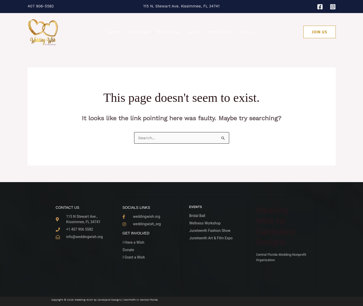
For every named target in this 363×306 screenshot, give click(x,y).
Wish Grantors (169, 31)
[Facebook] (320, 7)
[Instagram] (333, 7)
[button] (253, 32)
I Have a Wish (138, 31)
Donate (114, 31)
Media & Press (220, 31)
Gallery (194, 31)
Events (247, 32)
